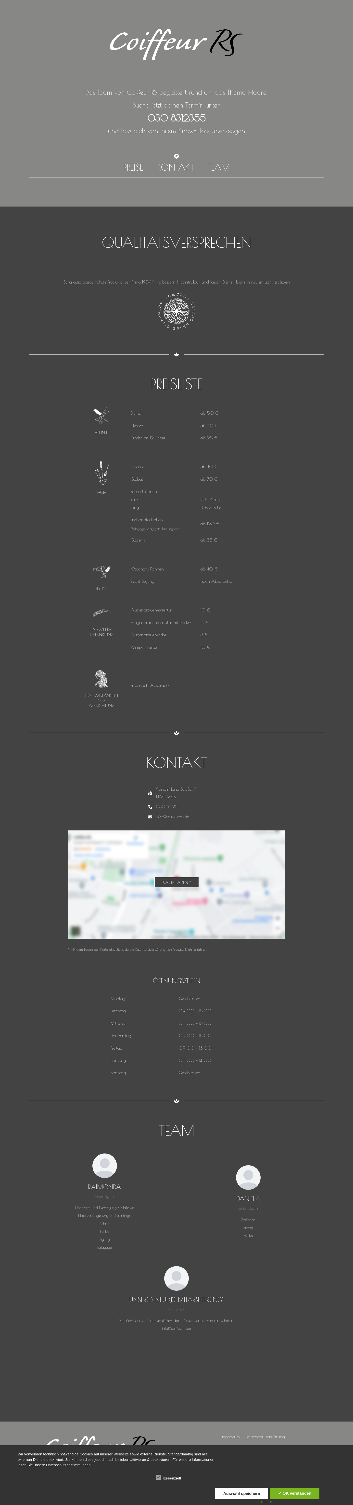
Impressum (231, 1436)
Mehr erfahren (196, 951)
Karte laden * (177, 884)
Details (266, 1502)
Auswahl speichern (241, 1493)
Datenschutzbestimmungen (68, 1465)
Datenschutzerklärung (264, 1436)
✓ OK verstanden (294, 1493)
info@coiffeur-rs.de (176, 1330)
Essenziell (168, 1477)
